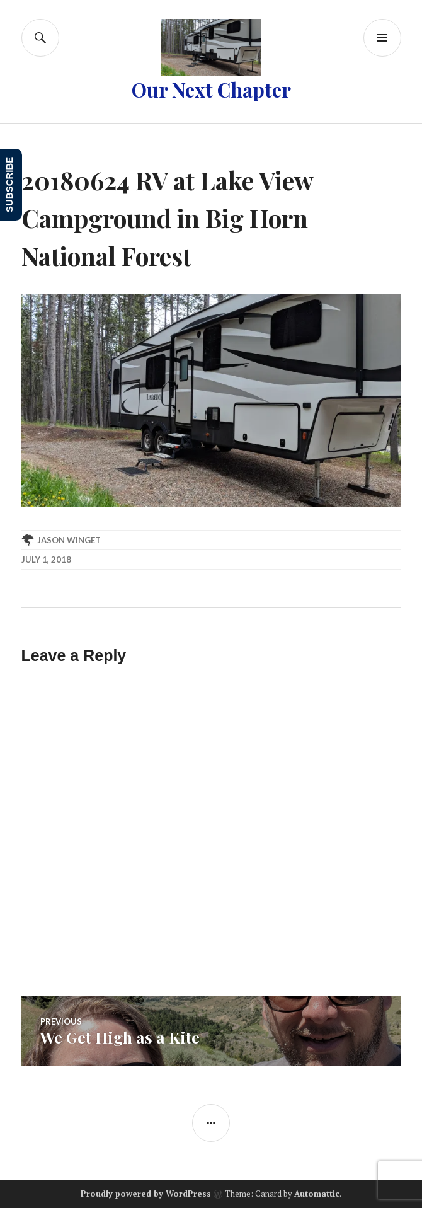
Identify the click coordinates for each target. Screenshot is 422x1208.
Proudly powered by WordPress (146, 1193)
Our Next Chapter (211, 89)
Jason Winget (69, 540)
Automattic (316, 1193)
